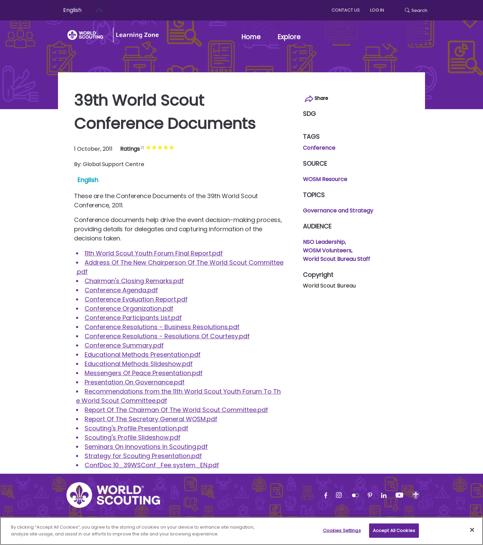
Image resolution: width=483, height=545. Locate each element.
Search (416, 10)
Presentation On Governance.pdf (135, 382)
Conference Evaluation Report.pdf (136, 299)
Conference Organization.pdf (129, 308)
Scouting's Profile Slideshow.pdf (132, 437)
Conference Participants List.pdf (133, 317)
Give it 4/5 (170, 147)
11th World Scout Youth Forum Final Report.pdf (154, 253)
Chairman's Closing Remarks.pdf (134, 281)
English (87, 180)
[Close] (472, 534)
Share (316, 98)
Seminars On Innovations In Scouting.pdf (146, 446)
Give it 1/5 (153, 147)
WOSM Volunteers (327, 250)
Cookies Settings (342, 534)
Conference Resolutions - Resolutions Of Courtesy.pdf (167, 336)
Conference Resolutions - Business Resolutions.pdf (162, 327)
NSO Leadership (324, 242)
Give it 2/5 (159, 147)
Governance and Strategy (338, 211)
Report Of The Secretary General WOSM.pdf (151, 419)
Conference (319, 148)
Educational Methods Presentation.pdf (143, 354)
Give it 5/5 (176, 147)
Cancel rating (147, 147)
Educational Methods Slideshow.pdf (139, 363)
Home (251, 37)
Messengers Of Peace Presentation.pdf (144, 373)
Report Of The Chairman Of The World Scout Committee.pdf (176, 410)
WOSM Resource (325, 179)
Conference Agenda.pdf (121, 290)
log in (377, 10)
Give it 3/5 (164, 147)
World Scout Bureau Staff (336, 259)
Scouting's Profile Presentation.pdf (136, 428)
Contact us (346, 10)
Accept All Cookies (394, 534)
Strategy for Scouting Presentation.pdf (143, 456)
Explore (289, 37)
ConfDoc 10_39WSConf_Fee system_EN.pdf (152, 465)
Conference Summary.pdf (124, 345)
